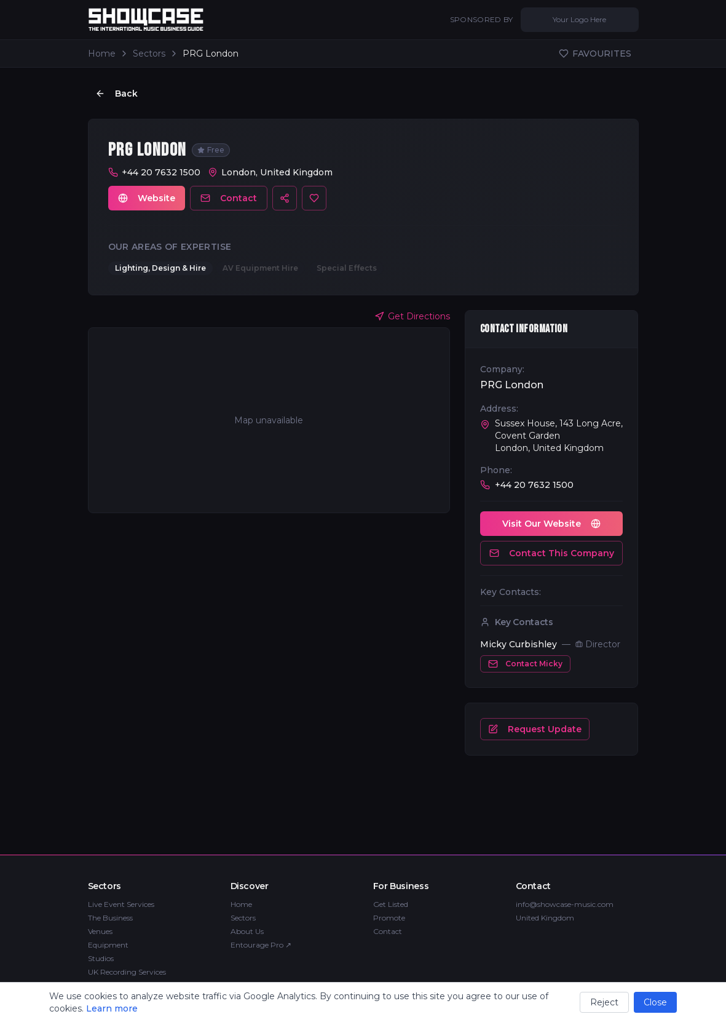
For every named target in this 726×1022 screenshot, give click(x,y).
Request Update (535, 729)
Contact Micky (525, 664)
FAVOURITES (595, 53)
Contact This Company (551, 553)
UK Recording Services (127, 971)
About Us (247, 931)
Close (655, 1002)
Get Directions (412, 316)
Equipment (108, 944)
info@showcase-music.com (565, 904)
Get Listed (390, 904)
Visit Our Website (551, 524)
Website (146, 198)
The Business (110, 917)
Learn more (112, 1008)
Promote (389, 917)
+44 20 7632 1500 (161, 172)
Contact (228, 198)
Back (116, 93)
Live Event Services (121, 904)
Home (102, 53)
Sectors (149, 53)
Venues (100, 931)
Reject (604, 1002)
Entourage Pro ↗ (261, 944)
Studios (101, 958)
